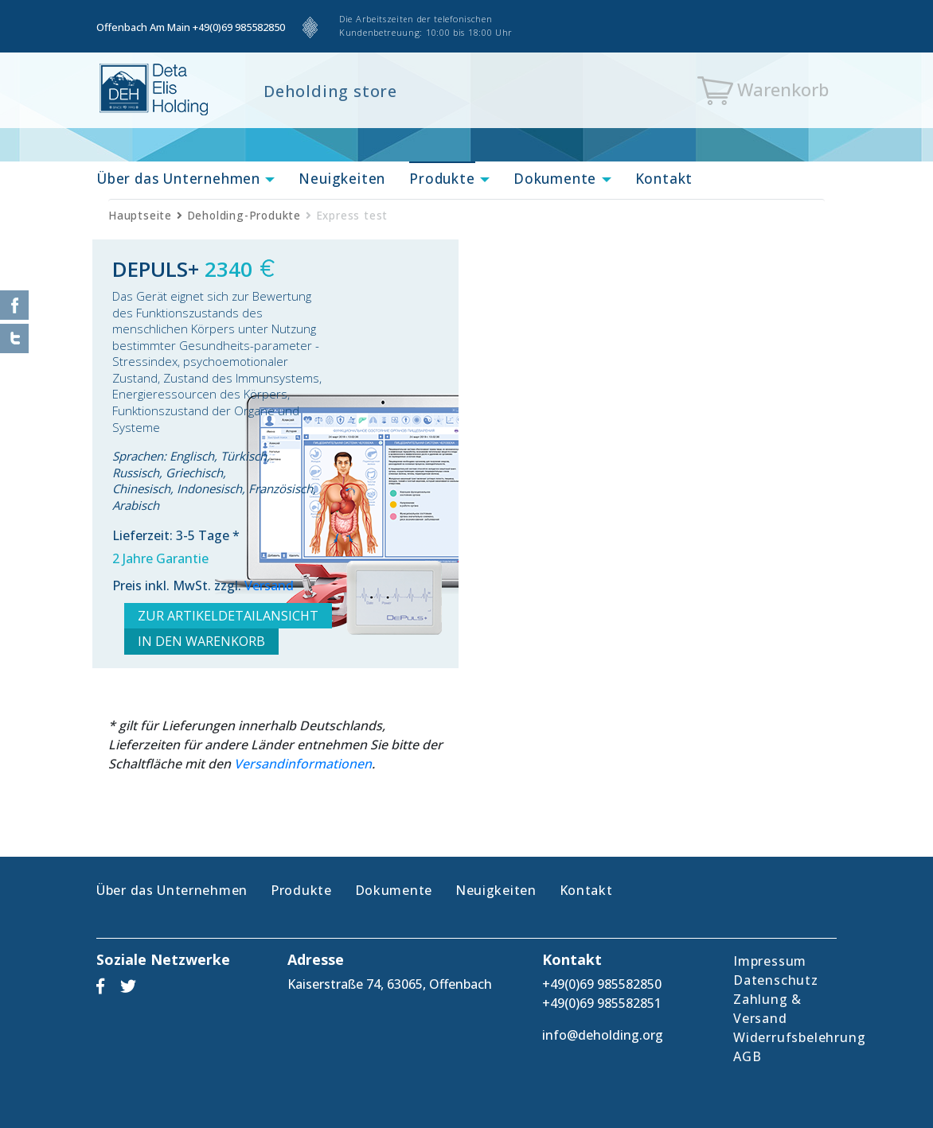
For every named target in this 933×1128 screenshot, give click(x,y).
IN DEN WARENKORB (201, 641)
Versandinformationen (303, 763)
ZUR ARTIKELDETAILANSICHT (228, 615)
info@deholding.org (602, 1035)
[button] (267, 180)
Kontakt (664, 178)
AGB (747, 1056)
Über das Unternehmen (178, 178)
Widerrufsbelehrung (799, 1037)
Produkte (441, 178)
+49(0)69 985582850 (239, 27)
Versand (269, 585)
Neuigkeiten (342, 178)
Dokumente (554, 178)
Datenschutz (775, 980)
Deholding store (330, 91)
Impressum (769, 961)
